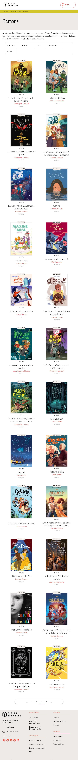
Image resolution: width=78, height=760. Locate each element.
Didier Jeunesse (16, 11)
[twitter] (14, 740)
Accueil (6, 11)
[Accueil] (11, 5)
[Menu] (68, 5)
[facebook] (4, 740)
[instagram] (11, 740)
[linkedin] (18, 740)
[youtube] (7, 740)
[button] (12, 46)
